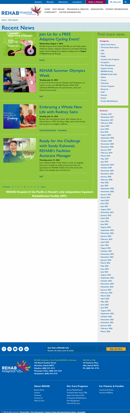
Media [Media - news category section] (103, 56)
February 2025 (106, 292)
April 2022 (105, 218)
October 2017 (106, 114)
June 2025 (105, 304)
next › (43, 186)
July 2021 (104, 206)
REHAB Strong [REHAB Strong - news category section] (107, 71)
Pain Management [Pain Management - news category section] (108, 65)
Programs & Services (78, 9)
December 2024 (107, 286)
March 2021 (105, 197)
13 (28, 186)
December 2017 (107, 120)
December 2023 (107, 257)
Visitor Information (70, 12)
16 (38, 186)
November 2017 (107, 117)
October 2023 (106, 251)
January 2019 (106, 149)
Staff (41, 96)
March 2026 (105, 331)
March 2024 (105, 263)
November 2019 (107, 170)
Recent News (39, 390)
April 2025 (105, 298)
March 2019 (105, 155)
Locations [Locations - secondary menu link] (77, 2)
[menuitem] (38, 2)
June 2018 (105, 129)
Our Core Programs (77, 386)
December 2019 (107, 173)
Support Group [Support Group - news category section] (107, 68)
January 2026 (106, 325)
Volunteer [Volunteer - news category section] (105, 83)
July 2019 (104, 161)
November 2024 (107, 283)
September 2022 (107, 230)
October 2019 (106, 167)
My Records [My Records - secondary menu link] (115, 2)
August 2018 (106, 135)
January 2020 (106, 176)
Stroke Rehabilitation (47, 130)
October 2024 (106, 280)
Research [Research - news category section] (104, 89)
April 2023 (105, 242)
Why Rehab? (58, 9)
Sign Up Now (116, 348)
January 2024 (106, 260)
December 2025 (107, 322)
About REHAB (42, 386)
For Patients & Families (111, 386)
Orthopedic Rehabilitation (76, 398)
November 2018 (107, 144)
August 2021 (106, 209)
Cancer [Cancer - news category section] (104, 80)
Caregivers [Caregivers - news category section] (105, 62)
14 (31, 186)
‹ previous (6, 186)
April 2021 (105, 200)
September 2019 (107, 164)
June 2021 (105, 203)
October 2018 (106, 140)
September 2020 (107, 188)
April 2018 (105, 126)
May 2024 (104, 266)
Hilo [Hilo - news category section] (102, 50)
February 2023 (106, 239)
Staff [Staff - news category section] (102, 92)
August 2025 (106, 310)
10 (18, 186)
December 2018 (107, 146)
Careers (37, 392)
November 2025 (107, 319)
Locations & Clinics (106, 390)
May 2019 (104, 158)
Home (47, 9)
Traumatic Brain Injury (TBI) (77, 392)
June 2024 (105, 269)
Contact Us (38, 398)
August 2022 (106, 227)
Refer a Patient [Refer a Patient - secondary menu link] (96, 2)
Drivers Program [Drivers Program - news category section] (107, 86)
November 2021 (107, 212)
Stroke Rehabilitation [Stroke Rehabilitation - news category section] (109, 101)
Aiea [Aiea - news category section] (102, 53)
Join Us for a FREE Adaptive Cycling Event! (59, 36)
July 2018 (104, 132)
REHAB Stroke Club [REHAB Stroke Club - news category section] (109, 74)
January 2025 (106, 289)
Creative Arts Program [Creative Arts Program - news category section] (110, 59)
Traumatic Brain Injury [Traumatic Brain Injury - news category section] (110, 47)
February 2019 (106, 152)
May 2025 (104, 301)
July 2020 (104, 185)
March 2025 (105, 295)
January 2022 (106, 215)
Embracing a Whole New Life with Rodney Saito (60, 109)
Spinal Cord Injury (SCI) (75, 395)
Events (42, 59)
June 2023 (105, 245)
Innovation (97, 9)
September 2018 (107, 137)
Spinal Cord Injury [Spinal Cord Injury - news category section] (108, 44)
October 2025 (106, 316)
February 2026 (106, 328)
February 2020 (106, 179)
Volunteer (38, 395)
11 (21, 186)
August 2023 (106, 248)
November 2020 (107, 191)
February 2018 (106, 123)
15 (35, 186)
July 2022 (104, 224)
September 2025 (107, 313)
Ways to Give (39, 400)
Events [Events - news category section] (103, 98)
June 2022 (105, 221)
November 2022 (107, 233)
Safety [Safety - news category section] (103, 77)
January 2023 (106, 236)
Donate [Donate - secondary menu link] (50, 2)
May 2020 (104, 182)
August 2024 (106, 275)
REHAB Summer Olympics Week (62, 72)
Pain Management (73, 400)
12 (25, 186)
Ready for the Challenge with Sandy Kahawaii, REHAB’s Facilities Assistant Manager (59, 148)
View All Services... (74, 403)
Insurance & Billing (106, 392)
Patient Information (117, 9)
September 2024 (107, 277)
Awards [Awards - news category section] (104, 95)
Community (50, 12)
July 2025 (104, 307)
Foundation (62, 130)
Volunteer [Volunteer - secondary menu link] (63, 2)
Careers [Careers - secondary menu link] (38, 2)
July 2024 (104, 271)
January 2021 (106, 194)
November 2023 (107, 254)
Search (125, 2)
